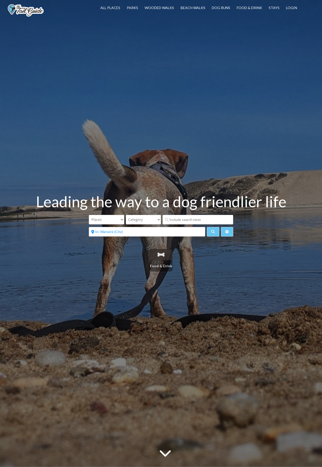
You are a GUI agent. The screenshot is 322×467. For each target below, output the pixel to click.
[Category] (143, 219)
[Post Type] (106, 219)
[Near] (147, 232)
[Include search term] (198, 219)
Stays (274, 8)
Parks (132, 8)
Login (291, 8)
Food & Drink (249, 8)
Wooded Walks (159, 8)
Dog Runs (221, 8)
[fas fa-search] (213, 232)
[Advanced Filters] (227, 232)
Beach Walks (193, 8)
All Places (110, 8)
